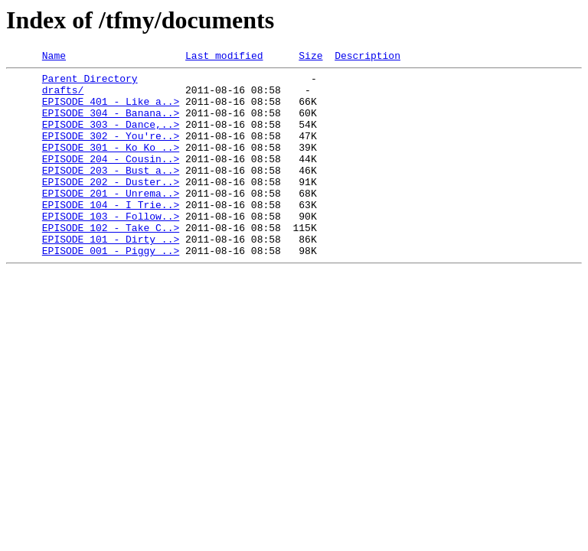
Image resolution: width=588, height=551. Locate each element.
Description (367, 57)
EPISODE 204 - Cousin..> (110, 179)
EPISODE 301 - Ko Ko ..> (110, 165)
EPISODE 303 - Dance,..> (110, 138)
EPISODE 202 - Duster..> (110, 207)
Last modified (224, 57)
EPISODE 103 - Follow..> (110, 248)
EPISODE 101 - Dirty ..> (110, 275)
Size (310, 57)
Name (54, 57)
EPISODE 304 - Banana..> (110, 124)
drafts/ (63, 96)
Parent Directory (90, 83)
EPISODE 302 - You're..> (110, 151)
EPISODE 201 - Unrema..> (110, 220)
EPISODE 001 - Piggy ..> (110, 289)
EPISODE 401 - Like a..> (110, 110)
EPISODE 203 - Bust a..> (110, 193)
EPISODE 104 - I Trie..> (110, 234)
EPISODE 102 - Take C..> (110, 262)
